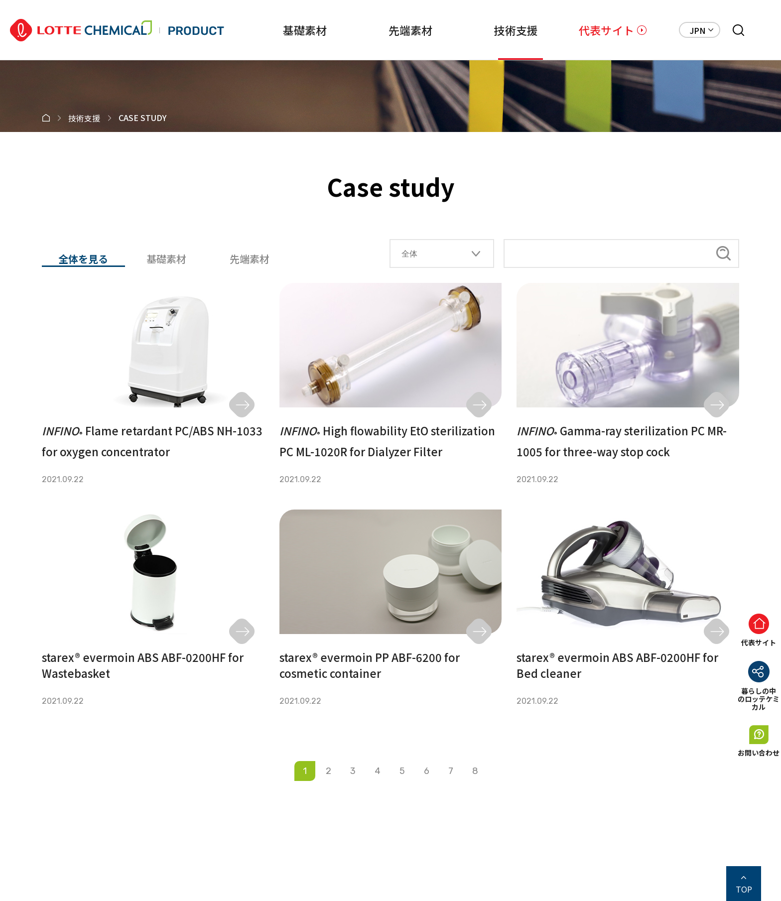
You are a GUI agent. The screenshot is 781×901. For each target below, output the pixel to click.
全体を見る (83, 259)
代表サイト (606, 30)
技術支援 (504, 30)
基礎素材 (281, 30)
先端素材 (392, 30)
